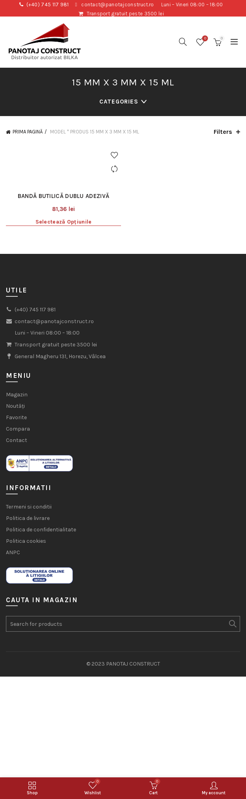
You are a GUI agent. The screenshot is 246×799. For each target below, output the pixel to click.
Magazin (17, 394)
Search (232, 624)
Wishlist (204, 38)
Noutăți (15, 406)
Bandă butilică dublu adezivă (63, 196)
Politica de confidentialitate (41, 529)
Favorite (16, 417)
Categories (118, 101)
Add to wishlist (114, 155)
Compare (114, 169)
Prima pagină (28, 132)
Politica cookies (26, 541)
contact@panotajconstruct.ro (117, 4)
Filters (223, 131)
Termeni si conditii (29, 506)
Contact (16, 440)
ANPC (13, 552)
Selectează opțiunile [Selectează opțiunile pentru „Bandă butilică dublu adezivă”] (63, 221)
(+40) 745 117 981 (47, 4)
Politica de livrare (28, 518)
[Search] (183, 42)
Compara (18, 428)
